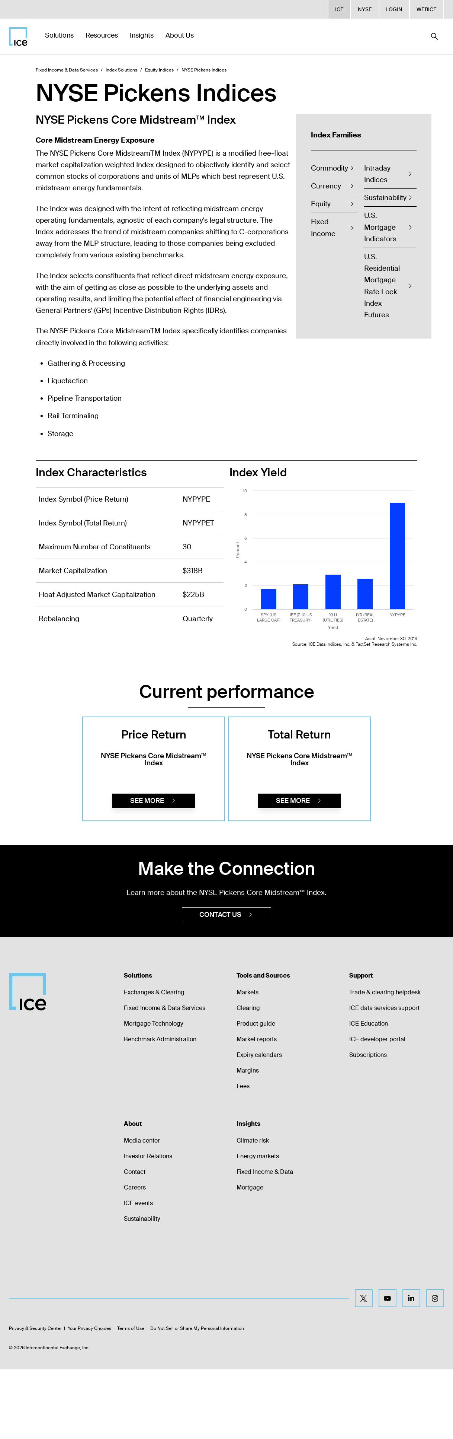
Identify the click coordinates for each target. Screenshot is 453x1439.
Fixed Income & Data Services (67, 70)
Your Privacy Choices (89, 1398)
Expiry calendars (259, 1124)
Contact (134, 1241)
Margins (248, 1140)
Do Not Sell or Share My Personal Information (197, 1398)
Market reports (257, 1109)
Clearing (248, 1077)
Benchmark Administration (160, 1109)
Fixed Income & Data (265, 1241)
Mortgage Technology (153, 1093)
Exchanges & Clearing (154, 1062)
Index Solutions (121, 70)
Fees (243, 1156)
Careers (135, 1257)
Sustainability (142, 1288)
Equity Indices (159, 70)
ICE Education (368, 1093)
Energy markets (258, 1226)
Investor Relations (148, 1226)
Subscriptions (368, 1124)
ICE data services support (384, 1077)
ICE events (138, 1273)
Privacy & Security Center (35, 1398)
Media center (142, 1210)
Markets (247, 1062)
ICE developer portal (377, 1109)
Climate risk (253, 1210)
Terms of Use (130, 1398)
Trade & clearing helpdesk (385, 1062)
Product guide (256, 1093)
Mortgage (250, 1257)
